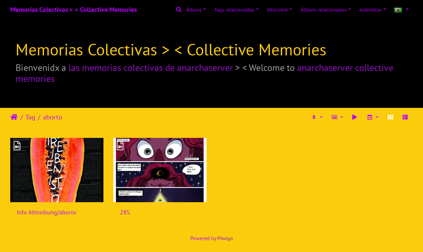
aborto (52, 117)
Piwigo (225, 238)
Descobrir (277, 9)
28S (125, 212)
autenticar (370, 9)
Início (14, 117)
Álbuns (194, 9)
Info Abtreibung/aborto (46, 212)
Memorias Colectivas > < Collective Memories (73, 9)
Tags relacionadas (234, 9)
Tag (30, 117)
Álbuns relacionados (324, 9)
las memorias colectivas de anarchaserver (150, 67)
